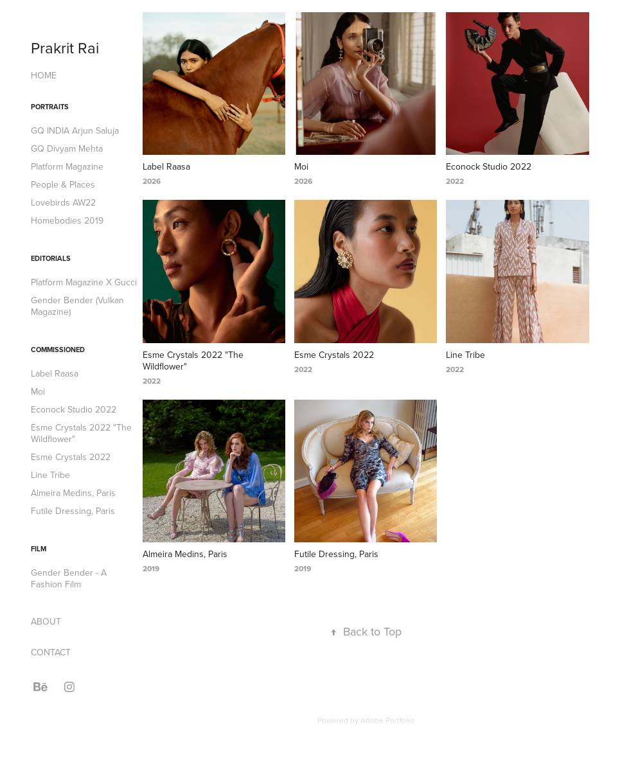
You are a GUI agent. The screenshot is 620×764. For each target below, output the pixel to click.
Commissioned (58, 349)
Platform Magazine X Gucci (84, 282)
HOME (44, 75)
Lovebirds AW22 (63, 202)
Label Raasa (54, 373)
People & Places (63, 184)
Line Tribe (50, 474)
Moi (38, 391)
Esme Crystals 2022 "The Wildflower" (81, 433)
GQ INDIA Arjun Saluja (75, 130)
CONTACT (51, 652)
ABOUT (46, 621)
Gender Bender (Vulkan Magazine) (77, 306)
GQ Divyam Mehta (67, 148)
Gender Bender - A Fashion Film (69, 578)
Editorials (51, 258)
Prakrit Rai (65, 47)
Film (38, 549)
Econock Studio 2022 (73, 409)
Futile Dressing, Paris (73, 510)
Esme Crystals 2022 (71, 456)
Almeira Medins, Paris (73, 492)
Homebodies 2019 (67, 220)
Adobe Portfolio (387, 720)
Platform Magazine (67, 166)
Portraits (50, 107)
